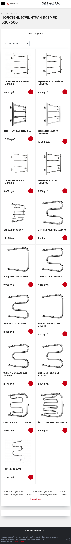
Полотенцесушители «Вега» (18, 494)
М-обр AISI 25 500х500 (14, 323)
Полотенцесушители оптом (48, 491)
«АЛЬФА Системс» (19, 542)
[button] (50, 3)
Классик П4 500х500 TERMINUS (13, 181)
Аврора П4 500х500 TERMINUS (47, 181)
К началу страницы (35, 531)
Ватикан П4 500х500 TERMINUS (48, 132)
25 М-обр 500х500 (12, 469)
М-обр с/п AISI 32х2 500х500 (52, 230)
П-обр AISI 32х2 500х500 (15, 276)
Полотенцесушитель (13, 491)
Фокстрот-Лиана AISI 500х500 (52, 422)
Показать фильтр (35, 33)
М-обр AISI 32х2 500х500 (50, 276)
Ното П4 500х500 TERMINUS (17, 131)
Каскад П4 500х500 (13, 230)
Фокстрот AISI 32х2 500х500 (17, 422)
